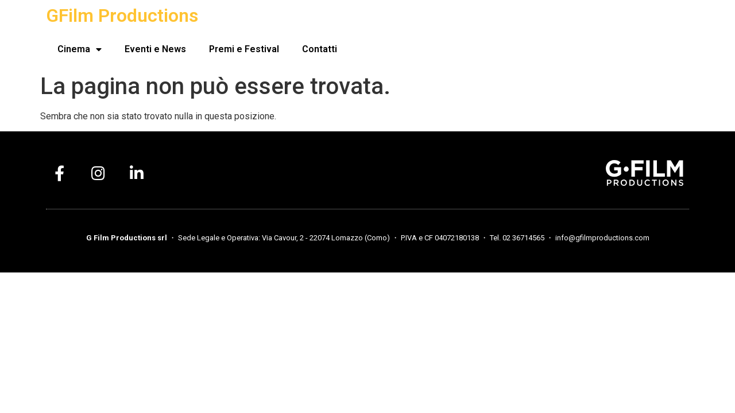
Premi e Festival (244, 49)
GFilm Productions (122, 15)
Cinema (79, 49)
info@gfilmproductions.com (602, 237)
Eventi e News (155, 49)
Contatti (319, 49)
